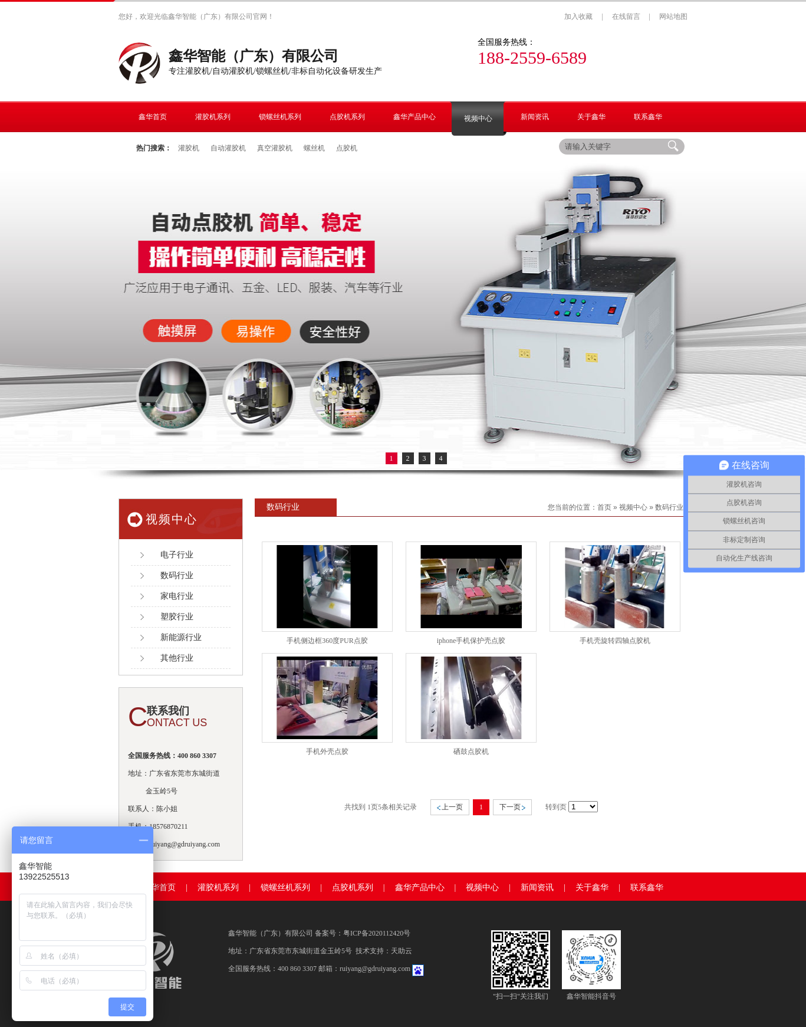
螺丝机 (314, 148)
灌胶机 (188, 148)
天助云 (401, 951)
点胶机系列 (352, 887)
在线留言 (626, 16)
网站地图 (673, 16)
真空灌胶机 (274, 148)
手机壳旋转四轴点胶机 (615, 640)
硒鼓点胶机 (471, 751)
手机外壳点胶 (327, 751)
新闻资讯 (537, 887)
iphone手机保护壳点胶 (471, 640)
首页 (604, 507)
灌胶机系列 (218, 887)
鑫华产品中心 (420, 887)
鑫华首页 (159, 887)
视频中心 (633, 507)
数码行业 (669, 507)
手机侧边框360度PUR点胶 (327, 640)
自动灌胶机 (228, 148)
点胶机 (346, 148)
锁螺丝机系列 (285, 887)
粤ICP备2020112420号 (376, 933)
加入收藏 (578, 16)
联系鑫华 (646, 887)
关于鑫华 (591, 887)
